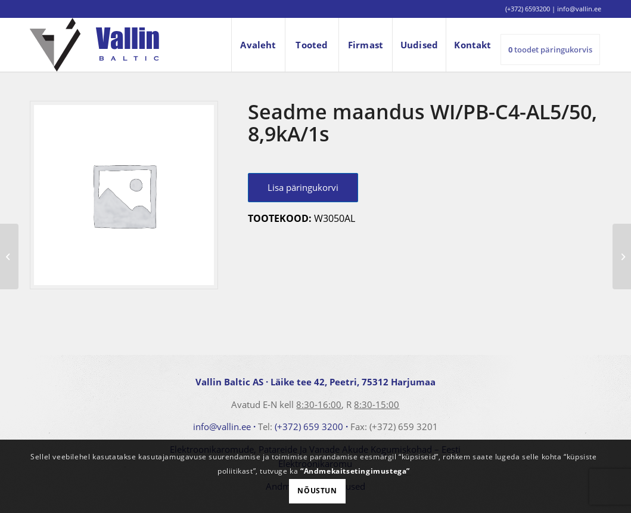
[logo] (94, 45)
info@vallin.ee (222, 426)
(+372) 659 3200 (309, 426)
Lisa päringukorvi (303, 187)
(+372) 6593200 (527, 8)
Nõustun (317, 491)
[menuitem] (258, 45)
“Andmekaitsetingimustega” (355, 471)
